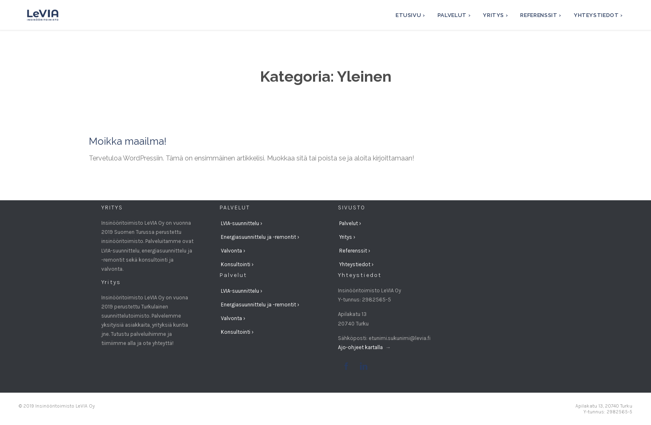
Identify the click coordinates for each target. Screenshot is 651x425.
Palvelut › (350, 223)
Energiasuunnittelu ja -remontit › (260, 237)
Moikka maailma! (127, 141)
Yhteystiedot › (356, 264)
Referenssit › (354, 251)
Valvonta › (233, 251)
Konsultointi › (237, 264)
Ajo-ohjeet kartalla (361, 347)
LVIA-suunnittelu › (241, 223)
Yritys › (347, 237)
